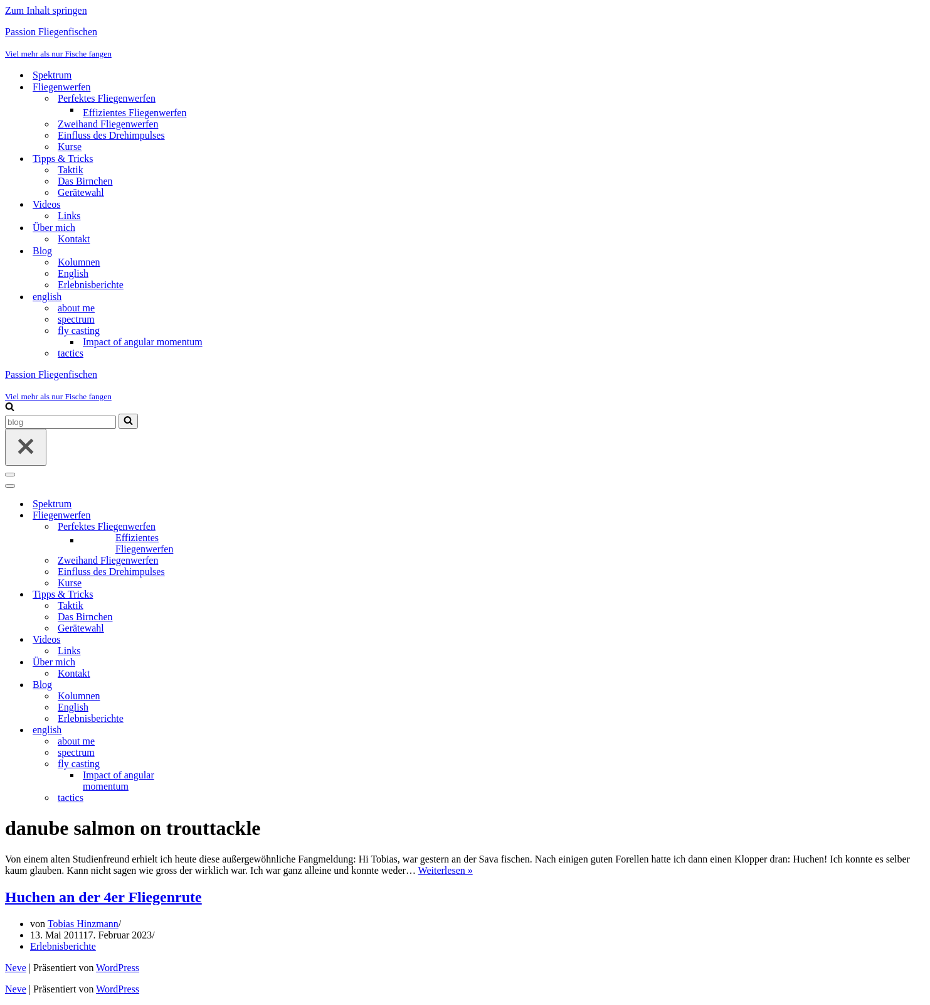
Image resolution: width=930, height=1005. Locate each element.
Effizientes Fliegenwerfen (134, 112)
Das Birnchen (85, 181)
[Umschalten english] (224, 730)
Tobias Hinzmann (83, 923)
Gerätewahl (81, 192)
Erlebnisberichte (91, 284)
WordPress (117, 967)
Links (69, 215)
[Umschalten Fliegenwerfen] (224, 515)
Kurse (70, 146)
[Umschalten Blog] (224, 685)
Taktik (70, 169)
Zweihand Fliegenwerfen (108, 124)
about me (76, 308)
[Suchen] (9, 407)
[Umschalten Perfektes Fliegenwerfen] (224, 527)
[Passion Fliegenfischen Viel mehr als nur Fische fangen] (465, 42)
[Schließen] (25, 447)
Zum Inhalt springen (46, 10)
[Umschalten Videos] (224, 640)
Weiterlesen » (445, 870)
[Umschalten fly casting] (224, 764)
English (73, 273)
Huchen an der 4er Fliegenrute (103, 897)
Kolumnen (79, 262)
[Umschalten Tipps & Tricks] (224, 594)
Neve (15, 967)
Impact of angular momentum (143, 341)
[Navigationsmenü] (10, 474)
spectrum (76, 319)
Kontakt (74, 239)
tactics (70, 353)
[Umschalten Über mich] (224, 662)
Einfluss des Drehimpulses (111, 135)
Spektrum (52, 75)
